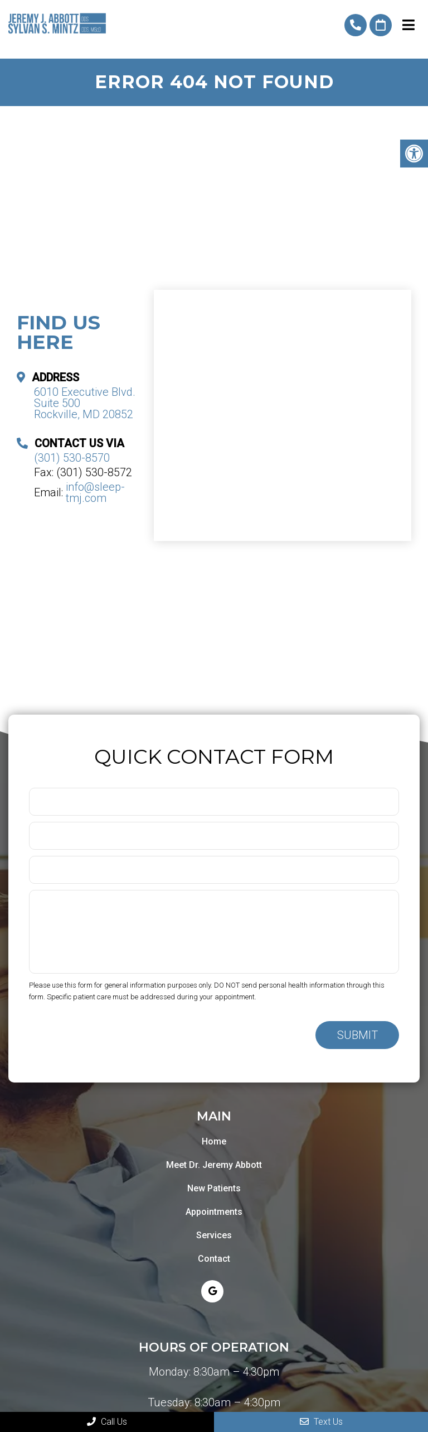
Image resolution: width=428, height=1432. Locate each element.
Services (214, 1235)
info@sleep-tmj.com (95, 492)
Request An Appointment (380, 25)
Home (214, 1141)
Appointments (214, 1211)
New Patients (214, 1188)
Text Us (321, 1421)
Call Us (107, 1421)
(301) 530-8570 (355, 25)
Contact (214, 1258)
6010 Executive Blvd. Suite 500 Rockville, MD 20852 (84, 403)
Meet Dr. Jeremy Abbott (214, 1165)
